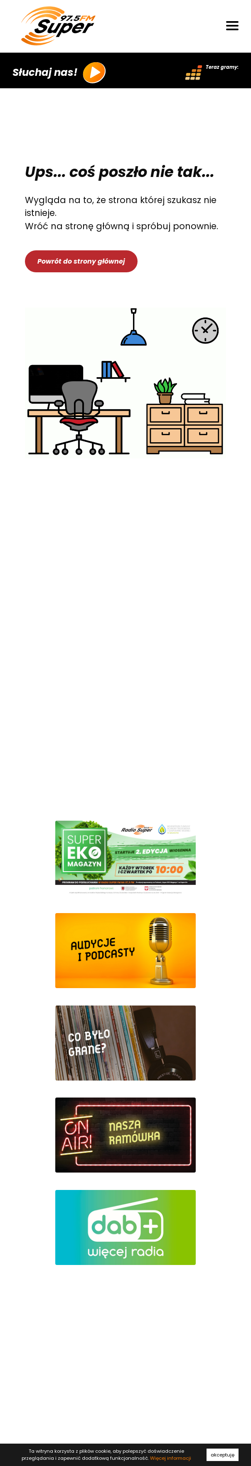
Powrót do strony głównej (81, 261)
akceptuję (222, 1454)
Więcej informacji (170, 1458)
